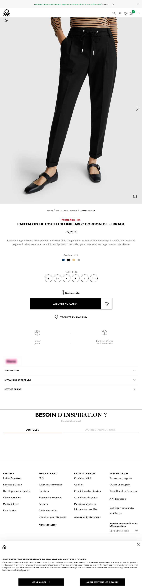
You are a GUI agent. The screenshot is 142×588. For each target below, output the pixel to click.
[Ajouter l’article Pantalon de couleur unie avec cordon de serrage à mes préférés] (106, 303)
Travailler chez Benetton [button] (123, 491)
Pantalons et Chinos (66, 210)
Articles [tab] (32, 429)
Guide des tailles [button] (48, 510)
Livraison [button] (44, 491)
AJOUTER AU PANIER (65, 303)
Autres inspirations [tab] (100, 429)
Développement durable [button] (17, 491)
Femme (50, 210)
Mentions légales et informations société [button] (86, 506)
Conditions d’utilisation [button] (87, 491)
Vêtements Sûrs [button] (12, 497)
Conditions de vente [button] (85, 497)
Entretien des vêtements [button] (53, 517)
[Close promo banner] (138, 4)
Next (113, 4)
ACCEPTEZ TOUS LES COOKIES (102, 582)
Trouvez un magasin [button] (121, 478)
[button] (114, 13)
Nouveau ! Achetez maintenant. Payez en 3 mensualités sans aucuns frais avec (71, 4)
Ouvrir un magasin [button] (120, 484)
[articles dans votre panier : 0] (131, 12)
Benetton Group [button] (12, 484)
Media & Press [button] (11, 504)
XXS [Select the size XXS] (48, 278)
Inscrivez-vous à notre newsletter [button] (122, 510)
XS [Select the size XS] (57, 278)
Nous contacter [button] (48, 524)
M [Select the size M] (75, 278)
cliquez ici (24, 569)
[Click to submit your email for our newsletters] (136, 530)
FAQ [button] (41, 478)
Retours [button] (43, 504)
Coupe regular (87, 210)
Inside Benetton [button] (12, 478)
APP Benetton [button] (118, 498)
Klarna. (105, 4)
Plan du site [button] (9, 510)
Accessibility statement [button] (87, 517)
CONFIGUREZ (41, 582)
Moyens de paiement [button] (50, 497)
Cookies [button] (79, 484)
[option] (71, 109)
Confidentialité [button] (82, 478)
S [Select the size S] (66, 278)
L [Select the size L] (84, 278)
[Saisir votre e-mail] (122, 530)
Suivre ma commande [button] (51, 484)
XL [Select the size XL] (93, 278)
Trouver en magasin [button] (71, 317)
